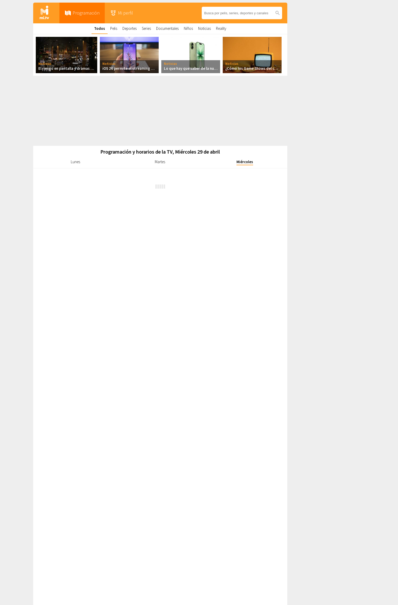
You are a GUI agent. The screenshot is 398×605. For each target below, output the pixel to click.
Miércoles (244, 161)
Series (146, 28)
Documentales (167, 28)
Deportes (129, 28)
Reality (221, 28)
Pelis (113, 28)
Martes (160, 161)
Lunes (75, 161)
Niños (188, 28)
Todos (99, 28)
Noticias (204, 28)
